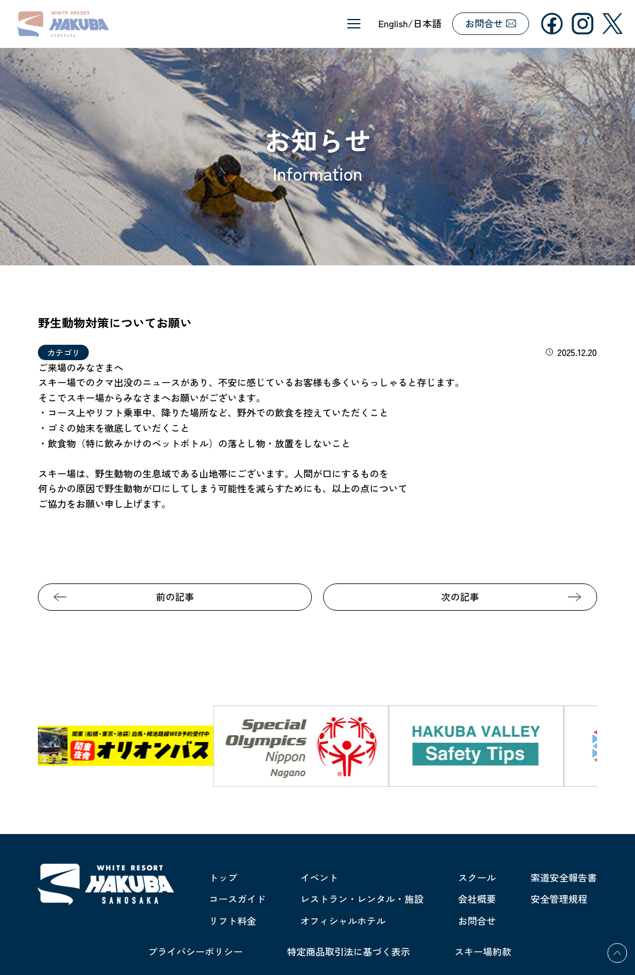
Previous (29, 746)
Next (606, 746)
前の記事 (175, 596)
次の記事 (460, 596)
